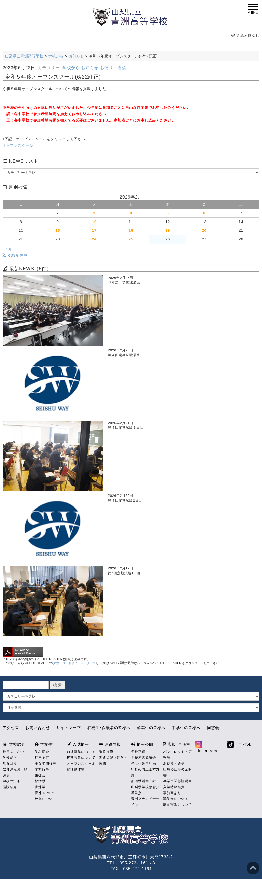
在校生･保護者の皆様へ (108, 727)
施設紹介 (10, 787)
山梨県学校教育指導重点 (145, 790)
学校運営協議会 (143, 757)
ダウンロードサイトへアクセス (74, 663)
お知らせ (90, 67)
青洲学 (40, 787)
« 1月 (7, 249)
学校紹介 (14, 744)
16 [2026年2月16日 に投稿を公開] (57, 230)
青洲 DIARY (44, 793)
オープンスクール (18, 145)
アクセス (11, 727)
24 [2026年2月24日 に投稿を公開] (94, 239)
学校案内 (10, 757)
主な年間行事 (45, 763)
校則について (45, 799)
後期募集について (81, 757)
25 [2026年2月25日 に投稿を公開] (131, 239)
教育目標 (10, 763)
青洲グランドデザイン (145, 802)
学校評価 (138, 752)
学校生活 (46, 744)
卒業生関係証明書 (177, 781)
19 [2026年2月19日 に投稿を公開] (167, 230)
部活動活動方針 (143, 781)
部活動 (40, 781)
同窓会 (213, 727)
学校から (71, 67)
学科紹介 (42, 752)
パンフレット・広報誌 (177, 754)
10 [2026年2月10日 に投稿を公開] (94, 222)
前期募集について (81, 752)
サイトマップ (68, 727)
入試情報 (78, 744)
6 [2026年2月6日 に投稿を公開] (204, 213)
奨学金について (175, 799)
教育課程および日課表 (17, 772)
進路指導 (106, 752)
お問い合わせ (37, 727)
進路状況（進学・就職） (113, 760)
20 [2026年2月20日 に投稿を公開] (204, 230)
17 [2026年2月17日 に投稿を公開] (94, 230)
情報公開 (142, 744)
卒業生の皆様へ (151, 727)
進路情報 (110, 744)
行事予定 (42, 757)
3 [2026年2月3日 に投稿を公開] (94, 213)
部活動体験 (76, 769)
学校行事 (42, 769)
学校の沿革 (11, 781)
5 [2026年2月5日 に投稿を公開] (168, 213)
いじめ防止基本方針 (145, 772)
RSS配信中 (15, 255)
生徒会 (40, 775)
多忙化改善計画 (143, 763)
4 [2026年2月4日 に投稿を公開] (131, 213)
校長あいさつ (13, 752)
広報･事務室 (176, 744)
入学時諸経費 (174, 787)
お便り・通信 (113, 67)
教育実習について (177, 805)
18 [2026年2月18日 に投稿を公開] (131, 230)
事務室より (172, 793)
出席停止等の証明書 (177, 772)
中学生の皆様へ (186, 727)
